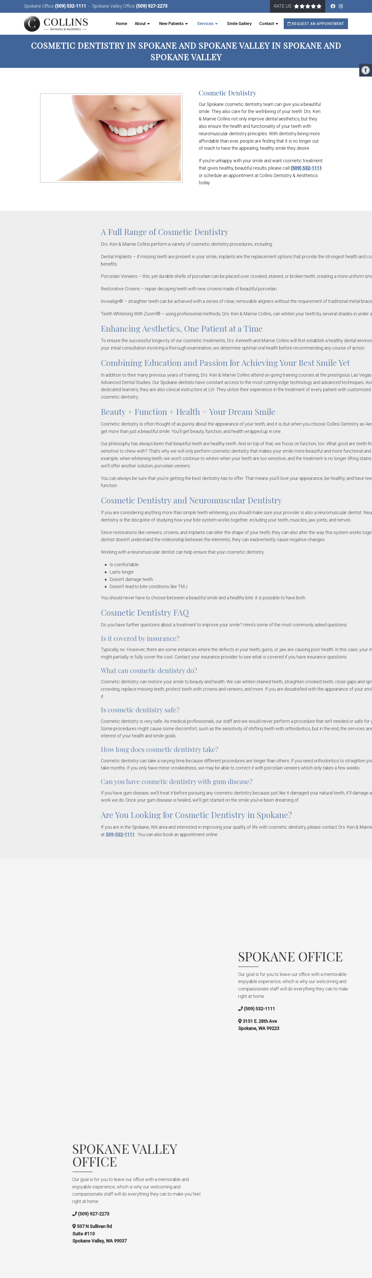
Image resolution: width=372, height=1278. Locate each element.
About (140, 23)
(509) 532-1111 (70, 6)
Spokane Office (39, 6)
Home (121, 23)
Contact (266, 23)
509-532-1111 (201, 834)
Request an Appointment (316, 24)
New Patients (171, 23)
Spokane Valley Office (114, 6)
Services (205, 23)
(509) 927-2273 (151, 6)
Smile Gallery (239, 23)
